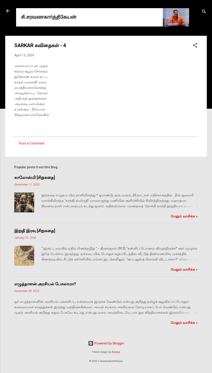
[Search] (204, 12)
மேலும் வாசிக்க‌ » (184, 216)
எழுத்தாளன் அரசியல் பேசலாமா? (45, 284)
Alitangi (116, 352)
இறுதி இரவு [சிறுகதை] (34, 230)
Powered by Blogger (106, 343)
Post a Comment (31, 143)
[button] (195, 46)
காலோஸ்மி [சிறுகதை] (34, 177)
